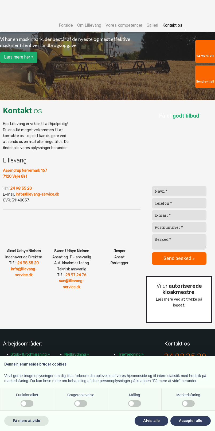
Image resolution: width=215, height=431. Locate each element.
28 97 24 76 (75, 275)
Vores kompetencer (123, 25)
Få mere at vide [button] (26, 420)
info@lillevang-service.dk (37, 194)
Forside (66, 25)
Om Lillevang (89, 25)
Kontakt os (172, 25)
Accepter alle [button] (190, 420)
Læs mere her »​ (18, 57)
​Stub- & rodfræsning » (30, 354)
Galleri (152, 25)
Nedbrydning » (76, 354)
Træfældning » (131, 354)
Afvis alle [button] (151, 420)
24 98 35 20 (21, 188)
